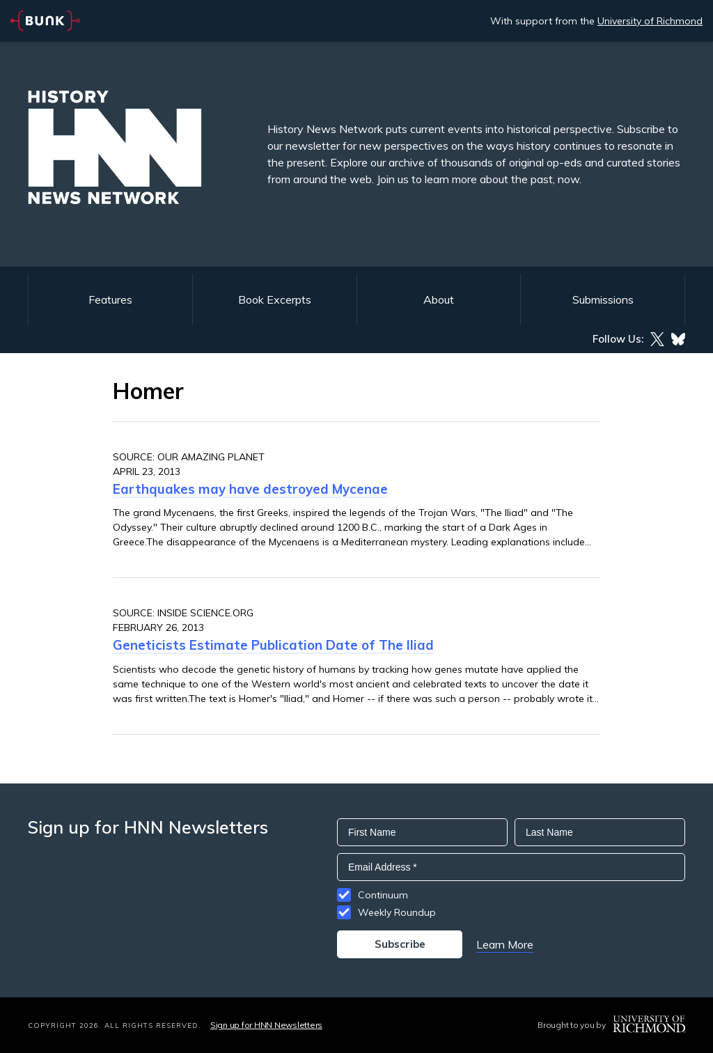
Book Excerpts (274, 299)
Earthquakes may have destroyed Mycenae (250, 489)
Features (110, 299)
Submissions (603, 299)
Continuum (383, 895)
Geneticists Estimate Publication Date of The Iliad (273, 645)
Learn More (504, 944)
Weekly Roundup (397, 912)
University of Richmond (650, 21)
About (438, 299)
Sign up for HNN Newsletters (266, 1025)
